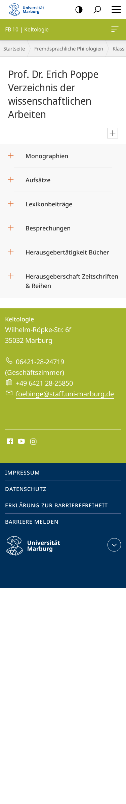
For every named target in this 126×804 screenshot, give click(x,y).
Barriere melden (31, 521)
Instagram (34, 441)
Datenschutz (25, 489)
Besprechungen (48, 228)
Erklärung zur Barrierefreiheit (56, 505)
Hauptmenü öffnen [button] (114, 9)
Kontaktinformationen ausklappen (113, 545)
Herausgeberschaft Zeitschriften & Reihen (72, 279)
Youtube (20, 441)
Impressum (22, 472)
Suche (95, 10)
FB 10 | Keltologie (114, 30)
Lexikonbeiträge (49, 204)
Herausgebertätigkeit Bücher (68, 252)
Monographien (47, 155)
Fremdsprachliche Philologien (68, 48)
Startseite (14, 48)
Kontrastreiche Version (77, 10)
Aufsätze (38, 180)
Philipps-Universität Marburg (39, 551)
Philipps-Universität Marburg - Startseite (28, 9)
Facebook (9, 441)
